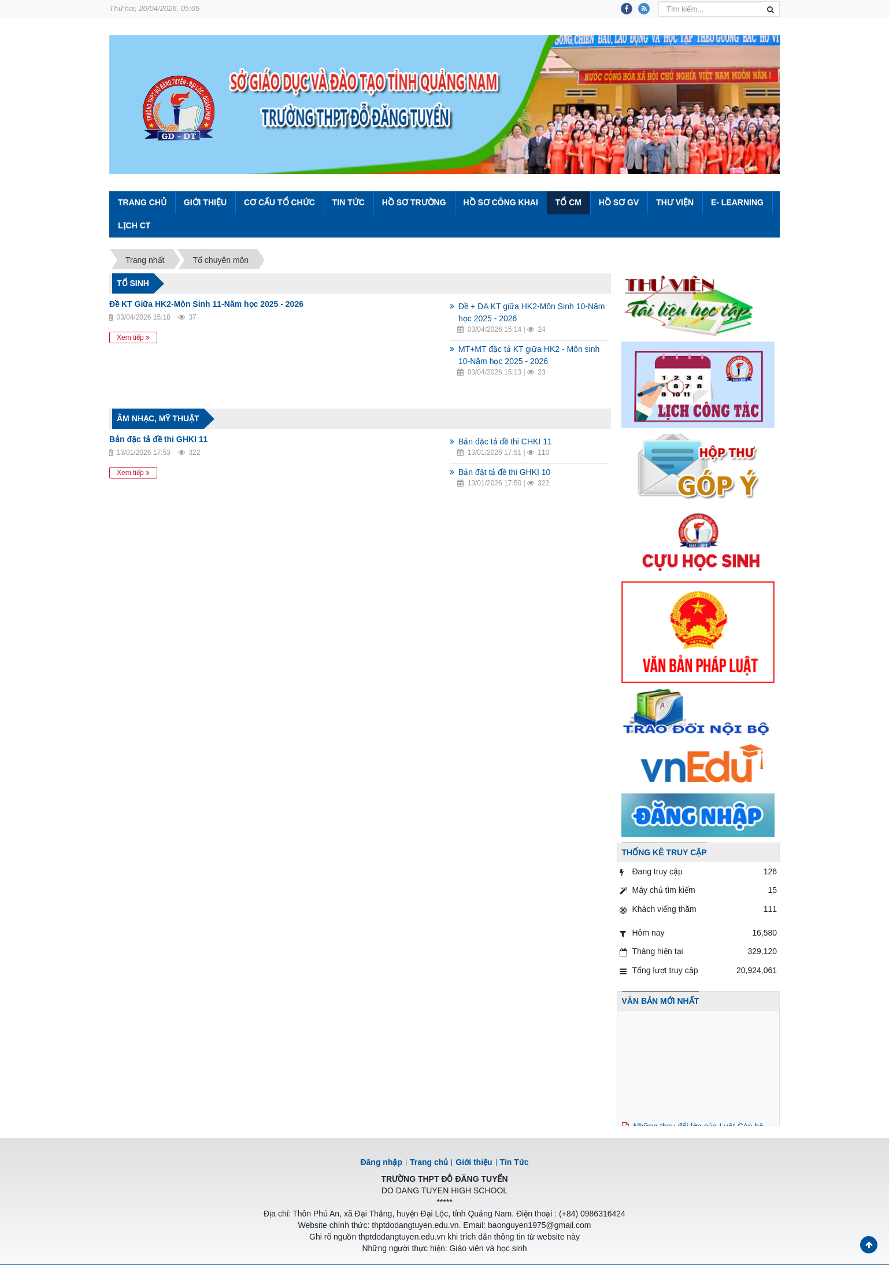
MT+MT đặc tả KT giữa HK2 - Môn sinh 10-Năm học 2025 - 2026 (528, 355)
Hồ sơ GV (619, 202)
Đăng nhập (381, 1162)
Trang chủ (429, 1162)
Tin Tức (348, 202)
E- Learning (737, 202)
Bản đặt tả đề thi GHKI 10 (504, 472)
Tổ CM (568, 202)
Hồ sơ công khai (500, 202)
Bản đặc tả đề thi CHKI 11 (505, 441)
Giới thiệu (205, 202)
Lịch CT (134, 225)
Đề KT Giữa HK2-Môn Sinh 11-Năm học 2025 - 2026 (206, 304)
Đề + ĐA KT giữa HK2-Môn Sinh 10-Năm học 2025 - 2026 (531, 312)
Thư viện (675, 202)
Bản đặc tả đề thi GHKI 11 (158, 439)
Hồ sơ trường (414, 202)
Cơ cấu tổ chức (279, 202)
